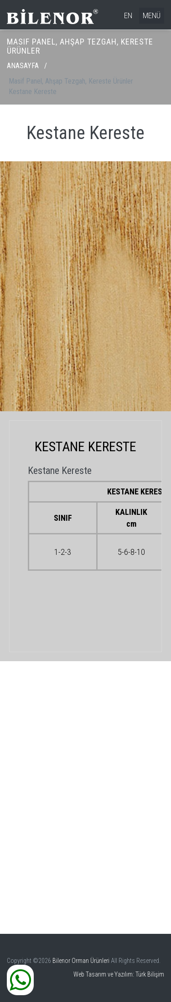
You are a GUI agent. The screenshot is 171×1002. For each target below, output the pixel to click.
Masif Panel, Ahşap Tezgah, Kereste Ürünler (71, 81)
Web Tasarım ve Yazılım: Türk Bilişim (118, 974)
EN (128, 15)
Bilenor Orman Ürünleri (80, 960)
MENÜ (152, 15)
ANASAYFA (23, 65)
